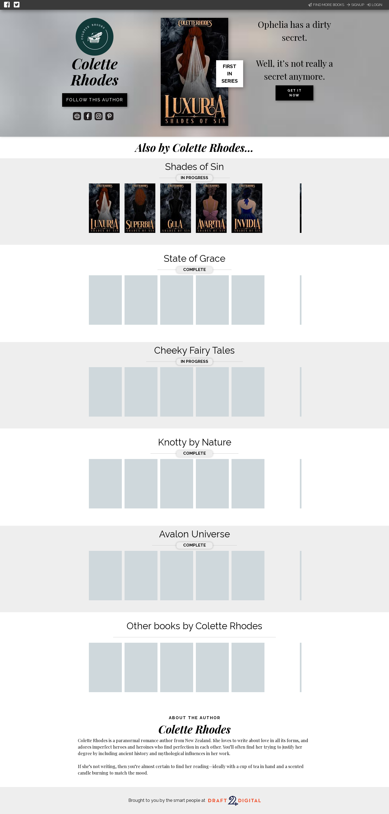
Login (374, 5)
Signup (355, 5)
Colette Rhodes (95, 71)
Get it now (294, 93)
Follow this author (94, 99)
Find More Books (326, 5)
